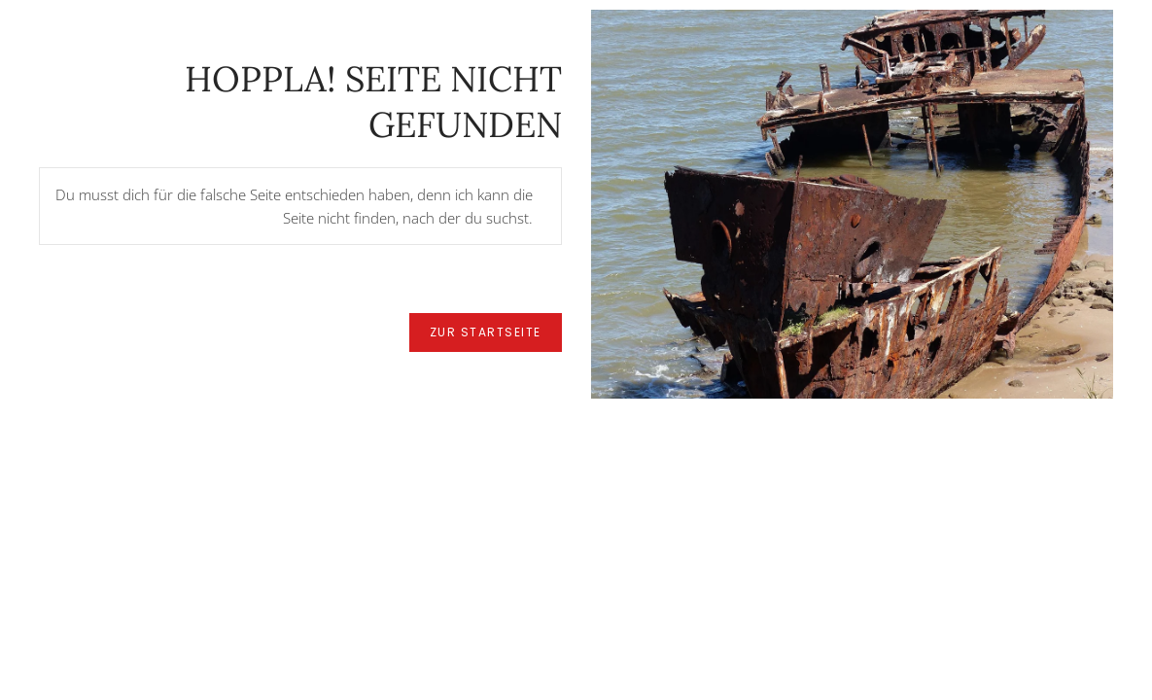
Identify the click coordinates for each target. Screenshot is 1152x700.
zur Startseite (485, 332)
